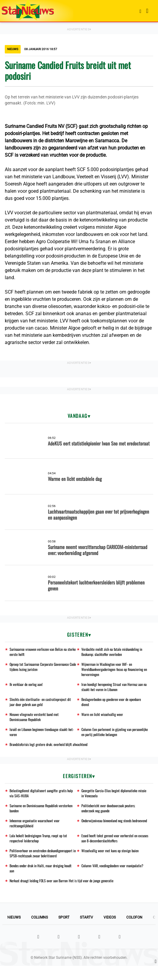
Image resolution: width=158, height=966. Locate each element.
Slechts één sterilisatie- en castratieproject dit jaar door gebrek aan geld (40, 702)
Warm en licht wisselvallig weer (102, 714)
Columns (39, 917)
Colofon (134, 917)
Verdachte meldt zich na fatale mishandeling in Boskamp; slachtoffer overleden (111, 652)
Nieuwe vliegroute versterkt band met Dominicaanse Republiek (34, 717)
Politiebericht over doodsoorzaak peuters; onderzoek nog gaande (108, 808)
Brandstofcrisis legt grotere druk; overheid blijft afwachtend (48, 744)
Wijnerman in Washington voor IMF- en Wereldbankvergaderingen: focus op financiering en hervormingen (114, 669)
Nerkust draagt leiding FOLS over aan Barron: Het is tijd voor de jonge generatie (61, 880)
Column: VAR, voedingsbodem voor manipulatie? (112, 865)
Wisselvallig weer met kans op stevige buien (110, 850)
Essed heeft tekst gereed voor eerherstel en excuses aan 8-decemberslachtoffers (114, 838)
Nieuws (14, 917)
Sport (63, 917)
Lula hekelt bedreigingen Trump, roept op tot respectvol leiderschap (38, 838)
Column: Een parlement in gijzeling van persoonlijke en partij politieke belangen (114, 732)
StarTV (86, 917)
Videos (110, 917)
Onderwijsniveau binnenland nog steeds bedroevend (114, 820)
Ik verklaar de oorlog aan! (26, 684)
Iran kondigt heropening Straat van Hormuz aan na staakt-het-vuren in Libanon (114, 687)
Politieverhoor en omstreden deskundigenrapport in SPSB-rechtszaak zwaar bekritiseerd (43, 853)
